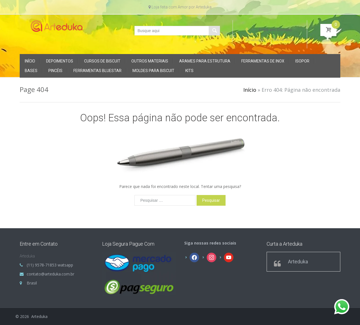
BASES (31, 70)
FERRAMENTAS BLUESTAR (97, 70)
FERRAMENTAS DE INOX (262, 61)
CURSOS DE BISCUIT (102, 61)
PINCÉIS (55, 70)
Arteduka (298, 262)
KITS (189, 70)
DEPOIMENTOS (59, 61)
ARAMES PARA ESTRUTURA (204, 61)
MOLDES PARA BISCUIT (153, 70)
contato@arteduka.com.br (50, 274)
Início (30, 61)
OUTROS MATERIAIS (149, 61)
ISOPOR (302, 61)
